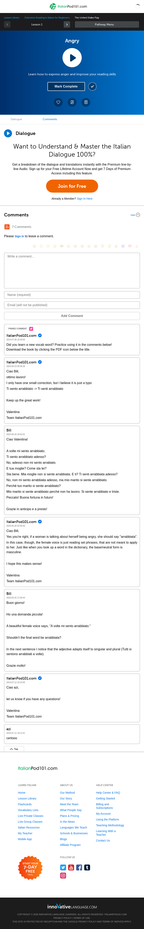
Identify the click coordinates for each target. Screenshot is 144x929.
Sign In (19, 236)
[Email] (72, 305)
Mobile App (25, 839)
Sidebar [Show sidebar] (107, 24)
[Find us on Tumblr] (87, 867)
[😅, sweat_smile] (82, 246)
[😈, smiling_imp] (123, 246)
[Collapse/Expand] (72, 215)
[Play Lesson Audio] (72, 57)
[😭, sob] (95, 246)
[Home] (68, 9)
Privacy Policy (62, 918)
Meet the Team (69, 804)
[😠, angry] (68, 246)
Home (21, 792)
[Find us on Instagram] (63, 875)
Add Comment (72, 316)
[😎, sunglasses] (61, 246)
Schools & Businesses (74, 833)
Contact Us (103, 840)
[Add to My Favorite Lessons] (58, 102)
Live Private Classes (30, 815)
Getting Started (105, 798)
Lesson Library (11, 17)
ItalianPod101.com (115, 914)
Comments (50, 119)
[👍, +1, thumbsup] (136, 246)
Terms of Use (81, 918)
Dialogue (16, 119)
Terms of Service (113, 921)
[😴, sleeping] (109, 246)
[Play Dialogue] (8, 133)
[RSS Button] (7, 227)
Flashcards (25, 804)
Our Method (67, 792)
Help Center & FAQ (108, 792)
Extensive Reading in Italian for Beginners (47, 17)
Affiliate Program (70, 845)
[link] (67, 24)
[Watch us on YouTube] (71, 867)
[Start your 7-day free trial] (30, 868)
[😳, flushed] (41, 246)
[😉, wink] (89, 246)
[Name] (72, 295)
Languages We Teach (73, 827)
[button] (137, 6)
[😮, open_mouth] (116, 246)
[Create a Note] (72, 102)
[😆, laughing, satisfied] (75, 246)
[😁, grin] (48, 246)
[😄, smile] (34, 246)
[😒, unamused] (54, 246)
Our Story (66, 798)
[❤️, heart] (129, 246)
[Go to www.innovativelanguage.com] (72, 906)
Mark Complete (66, 86)
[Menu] (6, 6)
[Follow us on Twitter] (63, 867)
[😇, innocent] (102, 246)
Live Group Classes (30, 821)
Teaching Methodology (110, 825)
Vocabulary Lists (28, 810)
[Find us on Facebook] (79, 867)
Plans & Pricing (69, 815)
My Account (103, 813)
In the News (67, 821)
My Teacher (25, 833)
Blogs (63, 839)
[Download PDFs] (86, 102)
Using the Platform (107, 819)
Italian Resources (29, 827)
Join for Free (72, 186)
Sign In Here (85, 198)
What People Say (71, 810)
